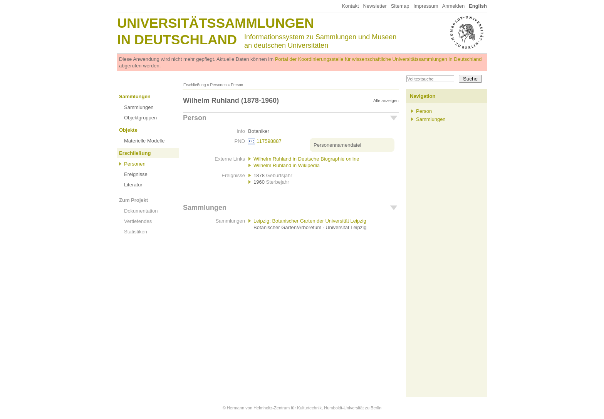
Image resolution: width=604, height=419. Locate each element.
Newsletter (374, 6)
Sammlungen (135, 96)
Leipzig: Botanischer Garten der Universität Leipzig (309, 221)
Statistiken (135, 232)
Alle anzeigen (386, 100)
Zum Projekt (133, 200)
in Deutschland (177, 39)
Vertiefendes (138, 221)
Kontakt (350, 6)
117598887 (269, 141)
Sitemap (400, 6)
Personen (218, 85)
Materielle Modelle (144, 141)
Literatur (133, 185)
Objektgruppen (140, 118)
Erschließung (194, 85)
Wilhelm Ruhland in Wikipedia (286, 165)
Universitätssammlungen (215, 22)
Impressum (425, 6)
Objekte (128, 130)
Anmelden (453, 6)
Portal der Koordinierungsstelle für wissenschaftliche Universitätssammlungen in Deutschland (378, 59)
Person (194, 118)
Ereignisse (136, 174)
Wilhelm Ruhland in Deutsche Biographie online (306, 159)
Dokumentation (141, 211)
